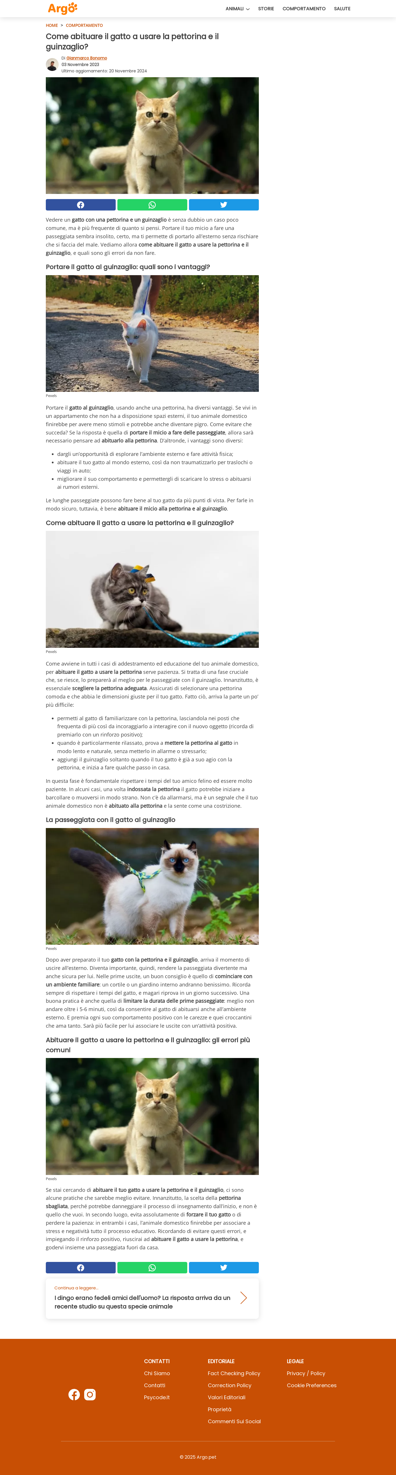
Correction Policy (229, 1385)
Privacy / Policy (306, 1373)
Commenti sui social (234, 1421)
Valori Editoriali (226, 1397)
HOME (52, 25)
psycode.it (157, 1397)
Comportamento (304, 8)
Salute (342, 8)
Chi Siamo (157, 1373)
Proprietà (219, 1409)
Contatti (154, 1385)
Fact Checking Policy (234, 1373)
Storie (266, 8)
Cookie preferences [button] (312, 1385)
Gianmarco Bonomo (86, 58)
